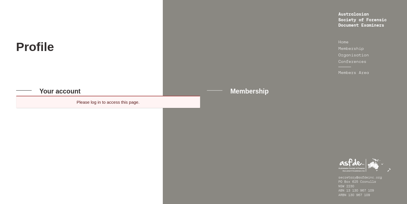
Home (343, 42)
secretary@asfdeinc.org (360, 177)
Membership (351, 49)
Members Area (353, 73)
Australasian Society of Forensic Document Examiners (362, 19)
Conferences (352, 62)
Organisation (353, 55)
